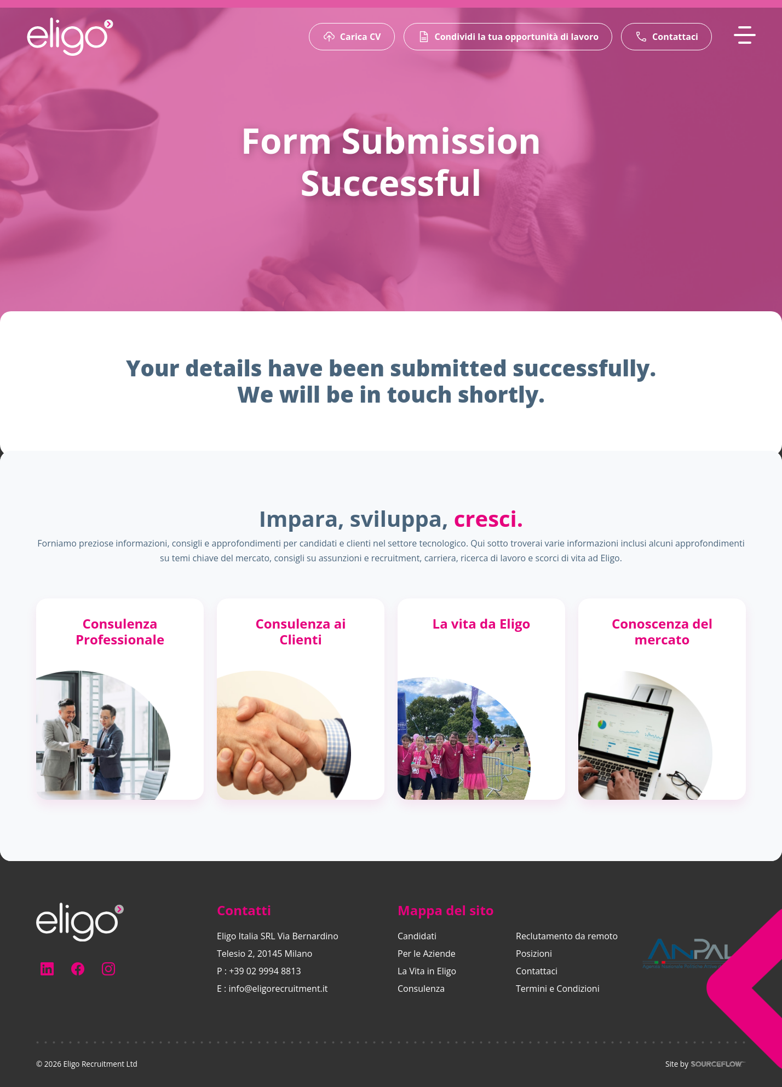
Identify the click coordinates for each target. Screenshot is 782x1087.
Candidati (417, 936)
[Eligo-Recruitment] (70, 37)
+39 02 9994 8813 (265, 971)
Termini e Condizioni (558, 989)
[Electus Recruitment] (80, 921)
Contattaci (536, 971)
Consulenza (421, 989)
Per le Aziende (427, 954)
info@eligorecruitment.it (277, 989)
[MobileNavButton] (745, 35)
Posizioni (534, 954)
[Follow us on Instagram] (108, 969)
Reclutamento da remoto (567, 936)
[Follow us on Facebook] (78, 969)
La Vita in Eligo (427, 971)
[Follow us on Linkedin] (47, 969)
